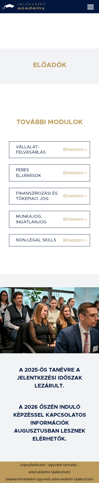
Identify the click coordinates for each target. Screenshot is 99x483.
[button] (93, 5)
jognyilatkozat (33, 465)
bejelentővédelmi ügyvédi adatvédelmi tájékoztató (49, 479)
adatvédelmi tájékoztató (49, 472)
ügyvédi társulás (62, 465)
